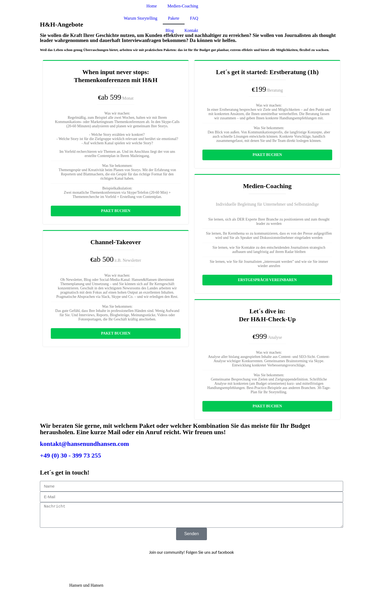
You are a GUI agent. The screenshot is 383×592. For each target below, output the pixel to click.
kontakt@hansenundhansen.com (84, 443)
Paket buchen (115, 211)
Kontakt (191, 30)
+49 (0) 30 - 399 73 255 (70, 455)
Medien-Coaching (183, 6)
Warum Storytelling (140, 18)
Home (151, 6)
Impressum (49, 585)
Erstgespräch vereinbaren (267, 280)
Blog (169, 30)
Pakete (174, 18)
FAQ (194, 18)
